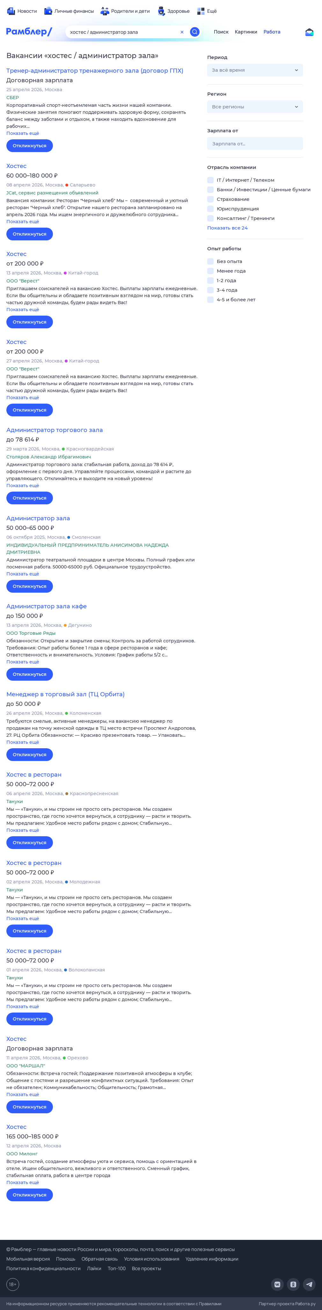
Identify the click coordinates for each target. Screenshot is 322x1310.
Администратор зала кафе (46, 606)
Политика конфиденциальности (43, 1268)
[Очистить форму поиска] (182, 32)
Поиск (221, 32)
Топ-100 (117, 1268)
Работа (272, 32)
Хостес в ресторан (34, 774)
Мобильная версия (28, 1258)
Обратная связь (100, 1258)
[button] (102, 120)
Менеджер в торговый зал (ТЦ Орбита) (65, 694)
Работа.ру (305, 1303)
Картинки (246, 32)
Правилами (210, 1303)
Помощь (65, 1258)
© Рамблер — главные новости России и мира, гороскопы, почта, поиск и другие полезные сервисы (120, 1249)
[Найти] (194, 32)
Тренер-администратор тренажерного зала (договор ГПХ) (94, 70)
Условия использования (151, 1258)
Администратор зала (38, 518)
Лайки (94, 1268)
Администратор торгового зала (54, 430)
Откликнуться (30, 146)
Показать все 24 (227, 228)
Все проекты (146, 1268)
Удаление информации (212, 1258)
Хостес (16, 166)
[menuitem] (21, 11)
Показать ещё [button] (22, 133)
